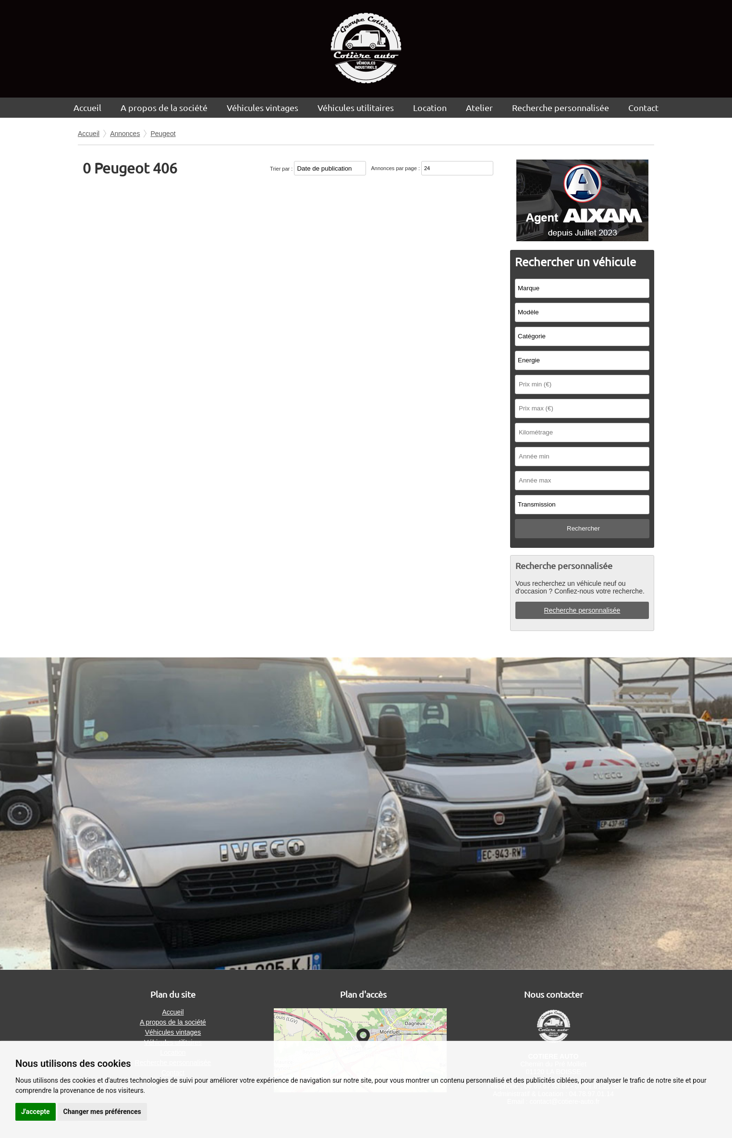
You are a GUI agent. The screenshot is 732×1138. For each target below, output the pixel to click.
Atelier (479, 107)
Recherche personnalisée (560, 107)
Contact (643, 107)
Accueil (87, 107)
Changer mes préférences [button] (102, 1111)
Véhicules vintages (262, 107)
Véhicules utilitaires (355, 107)
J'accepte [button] (35, 1111)
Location (430, 107)
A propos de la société (164, 107)
